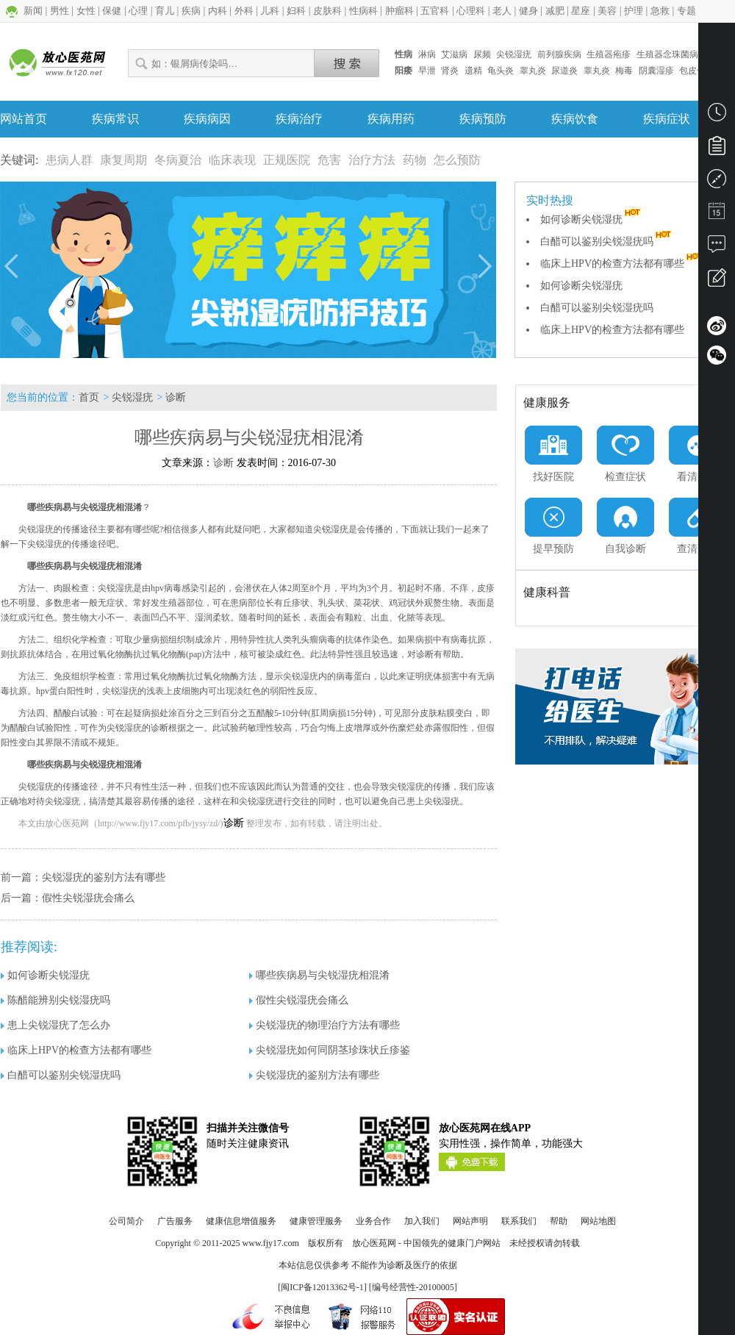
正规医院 (286, 160)
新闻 (33, 10)
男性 (59, 10)
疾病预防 (482, 118)
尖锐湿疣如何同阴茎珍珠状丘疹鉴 (329, 1050)
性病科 (363, 10)
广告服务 (175, 1221)
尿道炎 (564, 70)
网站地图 (598, 1221)
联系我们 (519, 1221)
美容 (607, 10)
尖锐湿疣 (513, 54)
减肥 (554, 10)
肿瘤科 (399, 10)
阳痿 (403, 70)
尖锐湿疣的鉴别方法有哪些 (103, 877)
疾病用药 (391, 118)
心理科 (470, 10)
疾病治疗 (299, 118)
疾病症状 (666, 118)
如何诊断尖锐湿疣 (591, 219)
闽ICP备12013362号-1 (322, 1287)
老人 (502, 10)
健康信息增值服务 (241, 1221)
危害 (329, 160)
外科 (244, 10)
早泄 (427, 70)
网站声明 (470, 1221)
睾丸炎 (533, 70)
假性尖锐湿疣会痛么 (88, 897)
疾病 (191, 10)
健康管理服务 (316, 1221)
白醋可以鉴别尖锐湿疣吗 (607, 241)
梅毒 (624, 70)
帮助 (558, 1221)
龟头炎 (500, 70)
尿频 (482, 54)
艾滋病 (454, 54)
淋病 (427, 54)
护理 (633, 10)
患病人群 (69, 160)
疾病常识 (115, 118)
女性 (86, 10)
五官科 (434, 10)
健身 (528, 10)
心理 (138, 10)
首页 (89, 397)
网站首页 (23, 118)
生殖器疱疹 (609, 54)
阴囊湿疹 (656, 70)
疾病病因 (207, 118)
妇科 (296, 10)
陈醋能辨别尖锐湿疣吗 (55, 1000)
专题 (686, 10)
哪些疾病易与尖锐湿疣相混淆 (319, 975)
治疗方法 (371, 160)
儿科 (269, 10)
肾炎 (450, 70)
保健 (111, 10)
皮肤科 (327, 10)
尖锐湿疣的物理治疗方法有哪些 (324, 1025)
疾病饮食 (574, 118)
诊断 (175, 397)
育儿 (164, 10)
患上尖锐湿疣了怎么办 (55, 1025)
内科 (217, 10)
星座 (580, 10)
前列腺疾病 (559, 54)
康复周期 (123, 160)
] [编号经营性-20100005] (410, 1287)
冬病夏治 (177, 160)
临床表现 (232, 160)
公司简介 (126, 1221)
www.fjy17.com (271, 1243)
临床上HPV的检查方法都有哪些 (622, 263)
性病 (403, 54)
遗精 (473, 70)
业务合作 (373, 1221)
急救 (660, 10)
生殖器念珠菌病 (667, 54)
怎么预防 (457, 160)
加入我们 (422, 1221)
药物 (414, 160)
